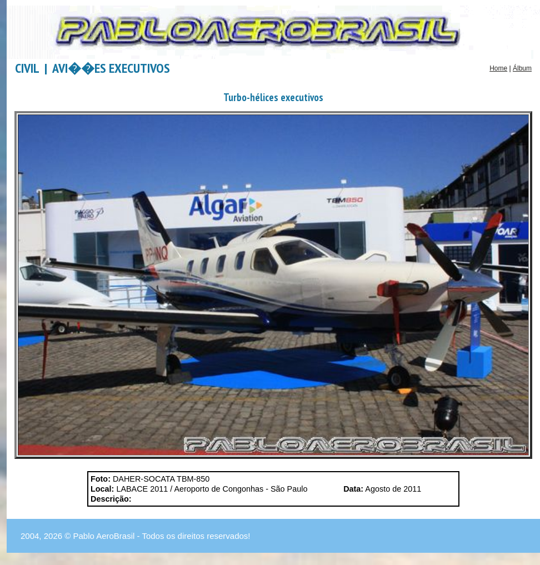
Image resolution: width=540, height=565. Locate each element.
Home (498, 68)
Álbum (522, 68)
